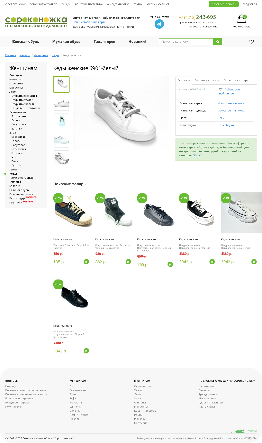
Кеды (55, 55)
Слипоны (15, 182)
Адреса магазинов (158, 4)
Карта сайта (207, 406)
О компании (206, 386)
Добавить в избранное (229, 91)
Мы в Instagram (208, 398)
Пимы (15, 161)
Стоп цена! (16, 75)
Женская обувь (25, 41)
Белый (222, 118)
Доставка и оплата (207, 80)
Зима (12, 132)
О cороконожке (15, 4)
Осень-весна (17, 112)
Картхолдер (22, 198)
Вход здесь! (250, 4)
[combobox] (186, 41)
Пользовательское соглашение (26, 390)
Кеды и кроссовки (145, 410)
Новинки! (137, 41)
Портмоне (140, 423)
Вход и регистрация (18, 402)
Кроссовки (16, 83)
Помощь (10, 386)
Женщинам (41, 55)
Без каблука (226, 125)
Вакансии (205, 390)
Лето (12, 91)
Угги (14, 157)
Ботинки (16, 128)
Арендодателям (209, 394)
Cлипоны (140, 402)
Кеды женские (62, 239)
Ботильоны (18, 116)
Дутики (16, 165)
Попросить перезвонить (202, 26)
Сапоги (15, 120)
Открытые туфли (22, 100)
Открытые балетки (23, 104)
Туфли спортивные (21, 177)
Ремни (138, 415)
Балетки (14, 186)
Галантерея (104, 41)
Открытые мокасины (24, 96)
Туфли (13, 169)
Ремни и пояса (79, 415)
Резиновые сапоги (21, 194)
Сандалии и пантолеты (26, 108)
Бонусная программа (89, 4)
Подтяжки (21, 202)
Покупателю (13, 406)
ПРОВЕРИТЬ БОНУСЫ (224, 4)
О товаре (184, 80)
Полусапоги (18, 124)
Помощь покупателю (43, 4)
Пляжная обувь (19, 190)
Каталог (25, 55)
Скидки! (66, 4)
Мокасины (16, 87)
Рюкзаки (75, 419)
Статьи (138, 4)
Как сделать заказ (118, 4)
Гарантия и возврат (237, 80)
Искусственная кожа (231, 103)
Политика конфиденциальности (26, 394)
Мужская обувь (66, 41)
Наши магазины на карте (89, 22)
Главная (10, 55)
